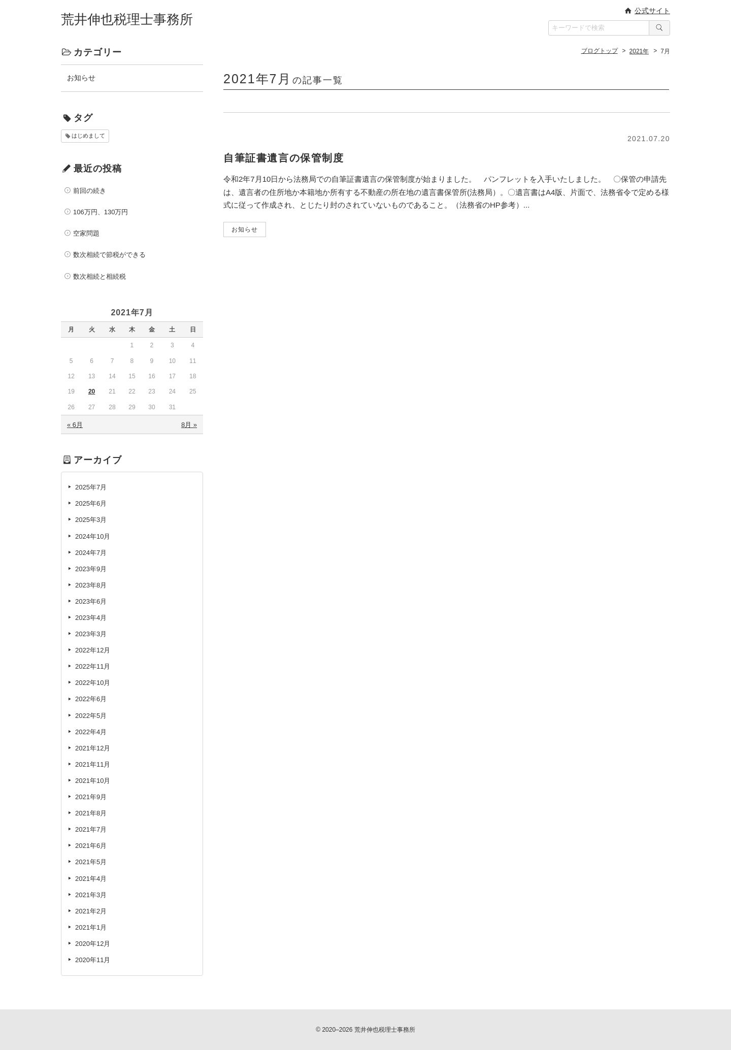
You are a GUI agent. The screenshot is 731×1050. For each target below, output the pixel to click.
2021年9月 (91, 797)
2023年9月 (91, 569)
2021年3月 (91, 895)
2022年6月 (91, 699)
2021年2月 (91, 911)
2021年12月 (92, 748)
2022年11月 (92, 666)
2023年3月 (91, 634)
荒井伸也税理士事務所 (127, 19)
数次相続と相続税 (99, 276)
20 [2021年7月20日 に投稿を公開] (91, 391)
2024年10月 (92, 536)
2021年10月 (92, 780)
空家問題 (86, 233)
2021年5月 (91, 862)
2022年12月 (92, 650)
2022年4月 (91, 732)
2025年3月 (91, 519)
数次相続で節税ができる (109, 254)
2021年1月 (91, 927)
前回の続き (89, 190)
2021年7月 (91, 829)
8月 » (189, 425)
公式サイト (652, 11)
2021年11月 (92, 764)
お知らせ (81, 78)
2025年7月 (91, 487)
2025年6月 (91, 503)
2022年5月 (91, 715)
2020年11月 (92, 960)
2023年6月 (91, 601)
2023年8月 (91, 585)
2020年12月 (92, 943)
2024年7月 (91, 552)
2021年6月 (91, 845)
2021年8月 (91, 813)
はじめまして (88, 136)
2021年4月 (91, 878)
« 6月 (75, 425)
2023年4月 (91, 617)
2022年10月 (92, 682)
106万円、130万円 (100, 212)
